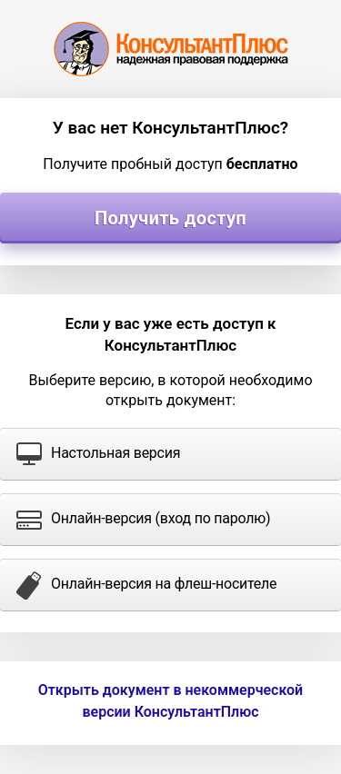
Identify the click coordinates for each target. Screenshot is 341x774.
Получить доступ (170, 218)
